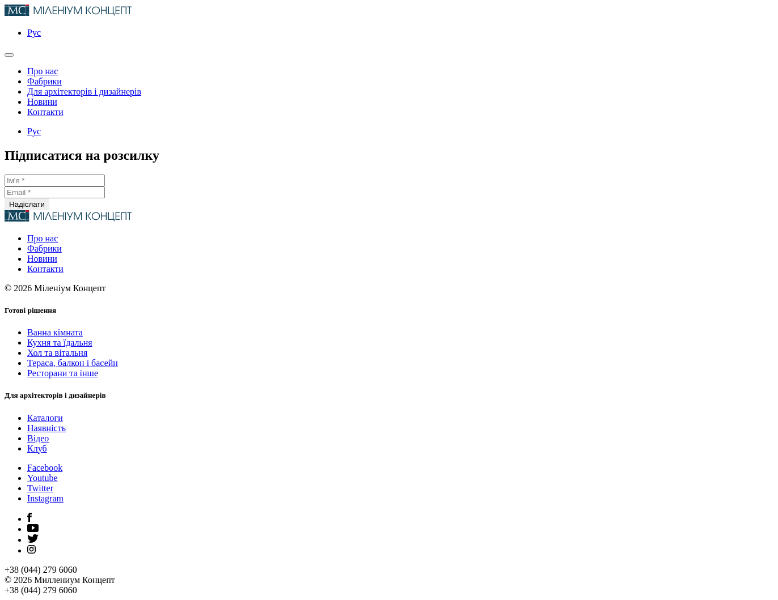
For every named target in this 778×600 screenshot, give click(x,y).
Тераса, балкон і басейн (72, 363)
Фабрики (44, 81)
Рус (34, 32)
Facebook (44, 468)
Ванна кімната (55, 332)
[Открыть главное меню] (9, 55)
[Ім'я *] (55, 180)
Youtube (42, 478)
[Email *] (55, 192)
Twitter (40, 488)
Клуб (37, 448)
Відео (38, 438)
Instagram (45, 498)
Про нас (42, 71)
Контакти (45, 112)
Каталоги (45, 418)
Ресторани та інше (62, 373)
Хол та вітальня (57, 353)
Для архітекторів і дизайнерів (84, 91)
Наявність (46, 428)
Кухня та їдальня (59, 342)
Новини (42, 102)
